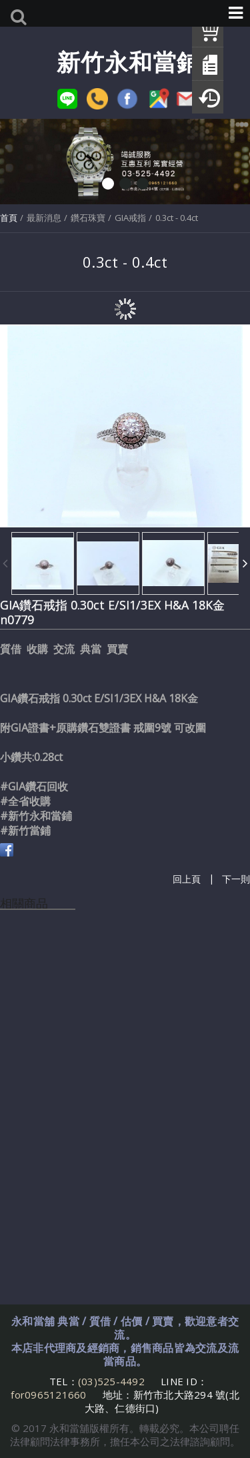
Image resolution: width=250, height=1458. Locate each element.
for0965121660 (48, 1394)
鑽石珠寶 (88, 218)
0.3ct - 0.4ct (176, 218)
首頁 (8, 218)
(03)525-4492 (112, 1381)
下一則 (236, 879)
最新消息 (44, 218)
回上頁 (187, 879)
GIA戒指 (130, 218)
